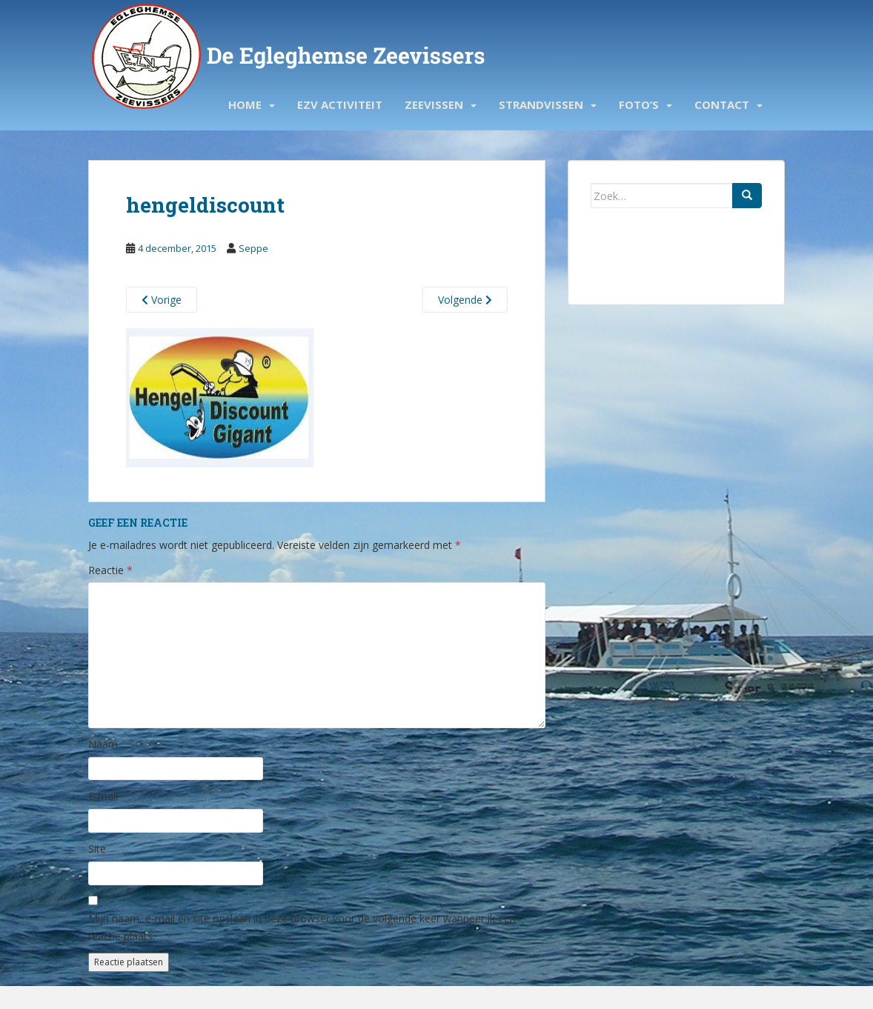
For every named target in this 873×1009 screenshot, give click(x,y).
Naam (103, 744)
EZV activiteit (339, 104)
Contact (721, 104)
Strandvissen (541, 104)
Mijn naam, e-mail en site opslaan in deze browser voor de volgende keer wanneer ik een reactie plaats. (302, 927)
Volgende (465, 300)
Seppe (253, 248)
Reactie (110, 570)
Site (97, 849)
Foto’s (639, 104)
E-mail (103, 796)
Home (245, 104)
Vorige (162, 300)
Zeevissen (434, 104)
